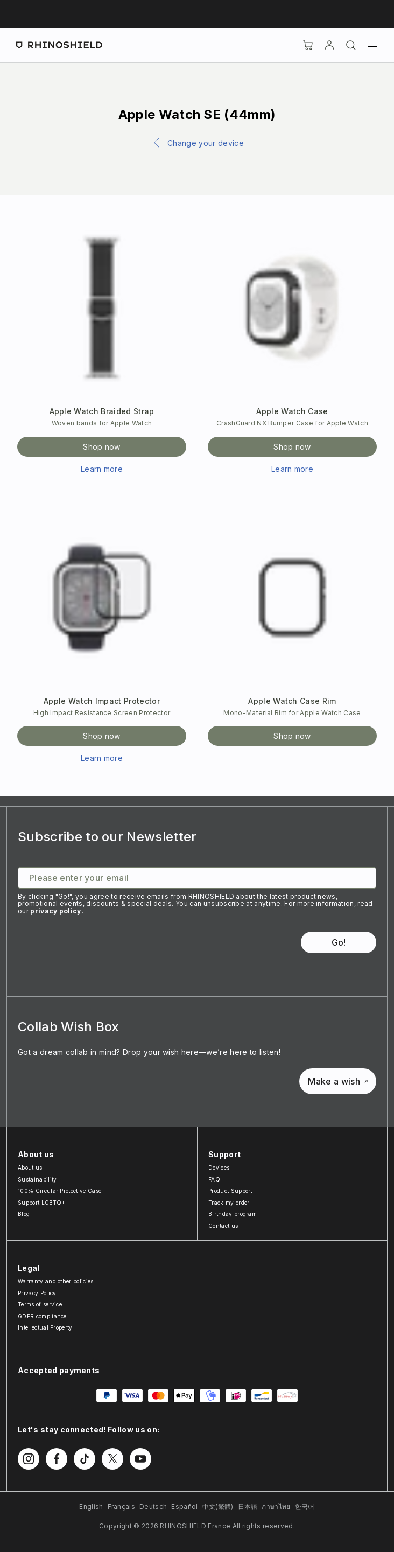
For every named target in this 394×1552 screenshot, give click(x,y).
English (91, 1506)
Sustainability (37, 1179)
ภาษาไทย (276, 1506)
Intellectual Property (45, 1327)
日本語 (248, 1506)
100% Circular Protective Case (59, 1190)
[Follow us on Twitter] (112, 1459)
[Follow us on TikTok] (84, 1459)
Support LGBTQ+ (41, 1202)
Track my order (228, 1202)
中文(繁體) (218, 1506)
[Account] (329, 45)
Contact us (223, 1225)
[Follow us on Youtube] (140, 1459)
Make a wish (338, 1081)
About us (30, 1167)
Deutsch (153, 1506)
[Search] (351, 45)
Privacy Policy (37, 1293)
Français (122, 1506)
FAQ (214, 1179)
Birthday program (232, 1214)
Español (184, 1506)
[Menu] (372, 45)
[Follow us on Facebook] (56, 1459)
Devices (218, 1167)
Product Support (230, 1190)
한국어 (305, 1506)
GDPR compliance (42, 1316)
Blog (24, 1214)
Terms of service (40, 1304)
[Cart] (307, 45)
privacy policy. (56, 911)
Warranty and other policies (56, 1281)
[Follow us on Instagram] (28, 1459)
